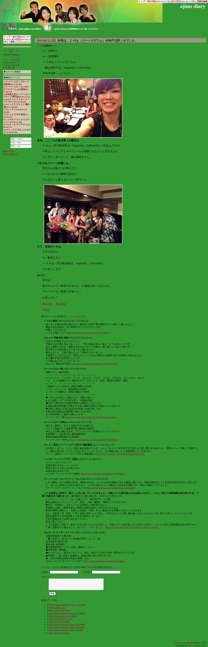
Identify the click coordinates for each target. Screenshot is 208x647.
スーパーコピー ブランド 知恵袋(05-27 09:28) (16, 82)
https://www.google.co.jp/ (61, 618)
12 (4, 62)
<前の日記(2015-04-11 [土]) (158, 1)
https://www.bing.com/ (59, 621)
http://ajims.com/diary (59, 633)
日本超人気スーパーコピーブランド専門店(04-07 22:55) (17, 95)
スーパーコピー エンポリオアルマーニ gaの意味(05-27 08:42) (16, 89)
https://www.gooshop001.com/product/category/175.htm (131, 527)
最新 (200, 1)
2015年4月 (11, 50)
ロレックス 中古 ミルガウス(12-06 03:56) (17, 131)
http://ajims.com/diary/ (60, 610)
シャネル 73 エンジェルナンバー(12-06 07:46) (16, 120)
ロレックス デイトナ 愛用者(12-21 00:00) (16, 105)
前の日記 (47, 303)
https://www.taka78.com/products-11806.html (103, 473)
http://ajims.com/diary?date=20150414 (67, 613)
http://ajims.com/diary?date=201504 (66, 630)
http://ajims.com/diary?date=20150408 (67, 624)
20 (6, 65)
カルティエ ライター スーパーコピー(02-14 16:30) (16, 100)
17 (16, 62)
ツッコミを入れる (74, 316)
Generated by (180, 642)
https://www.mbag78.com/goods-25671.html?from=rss (90, 417)
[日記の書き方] (10, 154)
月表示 (46, 309)
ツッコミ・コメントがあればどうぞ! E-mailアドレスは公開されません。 (78, 567)
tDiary (190, 642)
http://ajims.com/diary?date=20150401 (67, 627)
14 (9, 62)
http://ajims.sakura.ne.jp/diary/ (63, 616)
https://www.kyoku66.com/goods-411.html (104, 561)
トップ (142, 1)
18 (18, 62)
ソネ (60, 73)
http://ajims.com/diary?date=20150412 (68, 604)
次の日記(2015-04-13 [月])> (184, 1)
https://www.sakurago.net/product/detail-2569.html (111, 488)
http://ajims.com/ (58, 607)
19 (4, 65)
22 (11, 65)
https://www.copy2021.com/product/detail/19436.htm (119, 454)
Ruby (190, 645)
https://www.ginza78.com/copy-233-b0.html (87, 332)
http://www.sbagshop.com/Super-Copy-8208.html (94, 363)
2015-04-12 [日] (46, 40)
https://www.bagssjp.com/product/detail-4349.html (94, 439)
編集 (205, 1)
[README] (8, 151)
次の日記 (60, 303)
